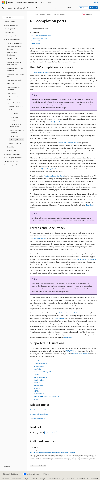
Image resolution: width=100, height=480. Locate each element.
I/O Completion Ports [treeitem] (16, 140)
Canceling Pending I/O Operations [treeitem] (17, 131)
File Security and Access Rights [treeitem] (14, 98)
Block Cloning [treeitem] (11, 84)
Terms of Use (70, 479)
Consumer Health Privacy (55, 479)
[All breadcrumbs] (31, 14)
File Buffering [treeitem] (14, 117)
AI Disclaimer (5, 479)
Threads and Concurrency (39, 38)
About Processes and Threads (40, 410)
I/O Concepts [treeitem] (14, 113)
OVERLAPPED (70, 351)
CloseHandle (90, 205)
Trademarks (80, 479)
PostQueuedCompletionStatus (54, 176)
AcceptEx (37, 361)
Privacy (42, 479)
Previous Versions (17, 479)
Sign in (96, 2)
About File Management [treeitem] (14, 43)
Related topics (35, 43)
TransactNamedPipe (40, 377)
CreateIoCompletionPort (41, 72)
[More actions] (95, 14)
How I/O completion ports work (41, 35)
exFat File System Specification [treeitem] (12, 54)
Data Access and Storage (42, 14)
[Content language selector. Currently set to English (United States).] (10, 474)
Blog (26, 479)
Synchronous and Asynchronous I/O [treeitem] (15, 125)
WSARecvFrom (39, 394)
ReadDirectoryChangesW (42, 372)
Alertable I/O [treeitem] (14, 136)
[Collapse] (24, 13)
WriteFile (37, 383)
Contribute (34, 479)
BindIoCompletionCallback (39, 414)
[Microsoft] (3, 2)
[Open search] (91, 2)
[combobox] (13, 17)
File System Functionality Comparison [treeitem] (14, 48)
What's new (83, 8)
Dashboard (93, 8)
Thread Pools (67, 337)
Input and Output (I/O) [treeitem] (15, 106)
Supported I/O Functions (38, 41)
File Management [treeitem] (10, 36)
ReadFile (36, 374)
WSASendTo (38, 388)
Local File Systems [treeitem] (9, 21)
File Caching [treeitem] (13, 121)
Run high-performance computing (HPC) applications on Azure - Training (52, 452)
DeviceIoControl (39, 366)
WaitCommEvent (39, 380)
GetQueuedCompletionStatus (68, 142)
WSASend (37, 391)
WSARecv (37, 399)
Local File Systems (59, 14)
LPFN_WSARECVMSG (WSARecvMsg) (46, 396)
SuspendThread (58, 318)
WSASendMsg (38, 385)
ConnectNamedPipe (40, 363)
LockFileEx (37, 369)
